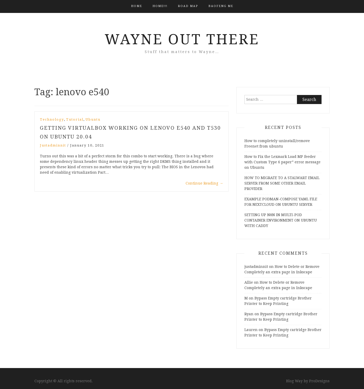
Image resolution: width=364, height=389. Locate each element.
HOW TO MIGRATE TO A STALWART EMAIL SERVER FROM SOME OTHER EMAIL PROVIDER (281, 183)
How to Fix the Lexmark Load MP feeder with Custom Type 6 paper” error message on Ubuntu (282, 162)
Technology (52, 119)
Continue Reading (204, 183)
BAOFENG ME (220, 6)
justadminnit (53, 145)
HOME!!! (160, 6)
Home (136, 6)
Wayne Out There (182, 39)
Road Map (188, 6)
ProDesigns (319, 381)
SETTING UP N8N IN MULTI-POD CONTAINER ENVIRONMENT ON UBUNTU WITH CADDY (280, 220)
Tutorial (74, 119)
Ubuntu (92, 119)
